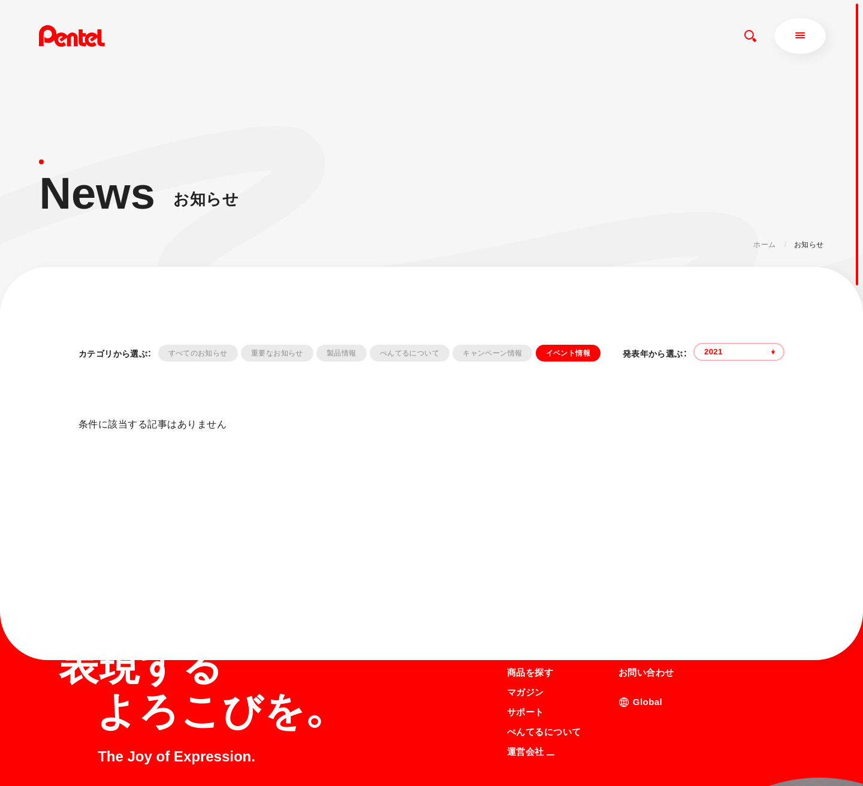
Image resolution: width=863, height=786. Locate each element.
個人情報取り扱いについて (551, 753)
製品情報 (341, 353)
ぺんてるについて (409, 353)
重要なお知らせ (277, 353)
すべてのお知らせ (198, 353)
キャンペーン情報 (492, 353)
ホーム (764, 244)
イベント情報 (568, 353)
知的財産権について (540, 769)
